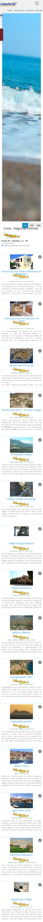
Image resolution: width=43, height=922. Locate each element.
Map (38, 136)
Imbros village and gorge (21, 409)
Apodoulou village (21, 810)
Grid (31, 136)
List (25, 136)
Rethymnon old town (21, 192)
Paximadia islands (21, 632)
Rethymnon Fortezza (21, 276)
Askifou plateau (21, 543)
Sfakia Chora (21, 676)
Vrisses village (21, 854)
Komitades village (21, 365)
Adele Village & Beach (21, 454)
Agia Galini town (21, 721)
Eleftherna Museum (21, 765)
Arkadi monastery (21, 498)
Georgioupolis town (21, 587)
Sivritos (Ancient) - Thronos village (21, 320)
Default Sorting (8, 154)
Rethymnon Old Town (21, 239)
